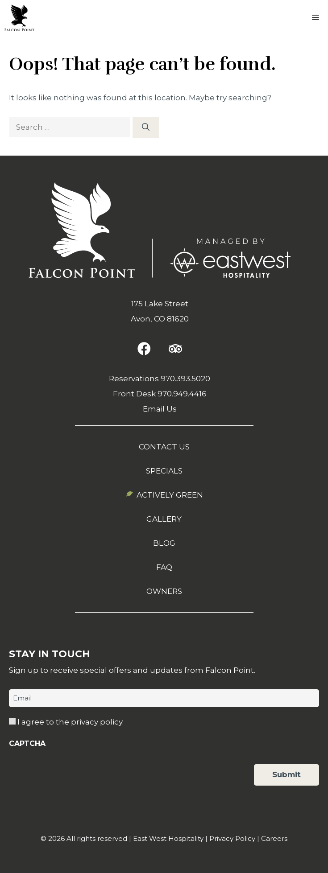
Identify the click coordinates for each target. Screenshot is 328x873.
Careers (274, 838)
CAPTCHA (27, 743)
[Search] (146, 127)
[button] (144, 348)
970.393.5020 (185, 378)
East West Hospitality (168, 838)
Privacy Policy (232, 838)
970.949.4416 (182, 393)
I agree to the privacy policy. (70, 721)
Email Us (160, 408)
